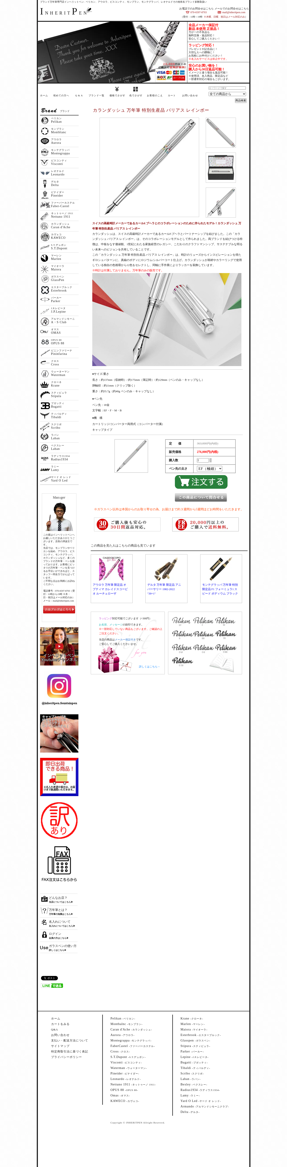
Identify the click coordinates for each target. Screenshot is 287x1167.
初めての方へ (61, 95)
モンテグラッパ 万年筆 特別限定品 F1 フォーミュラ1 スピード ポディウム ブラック (220, 589)
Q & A (79, 95)
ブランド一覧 (96, 95)
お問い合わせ (190, 95)
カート (172, 95)
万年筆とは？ (58, 910)
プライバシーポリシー (66, 1057)
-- (123, 1018)
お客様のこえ (155, 95)
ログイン (55, 933)
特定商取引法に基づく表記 (69, 1051)
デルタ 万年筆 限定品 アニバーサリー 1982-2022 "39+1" (164, 589)
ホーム (44, 95)
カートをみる (60, 1024)
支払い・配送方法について (69, 1040)
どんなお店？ (58, 897)
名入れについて (59, 921)
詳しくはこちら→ (149, 666)
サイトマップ (60, 1046)
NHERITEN (64, 13)
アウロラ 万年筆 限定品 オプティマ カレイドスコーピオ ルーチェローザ (110, 589)
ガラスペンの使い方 (63, 946)
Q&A (54, 1029)
